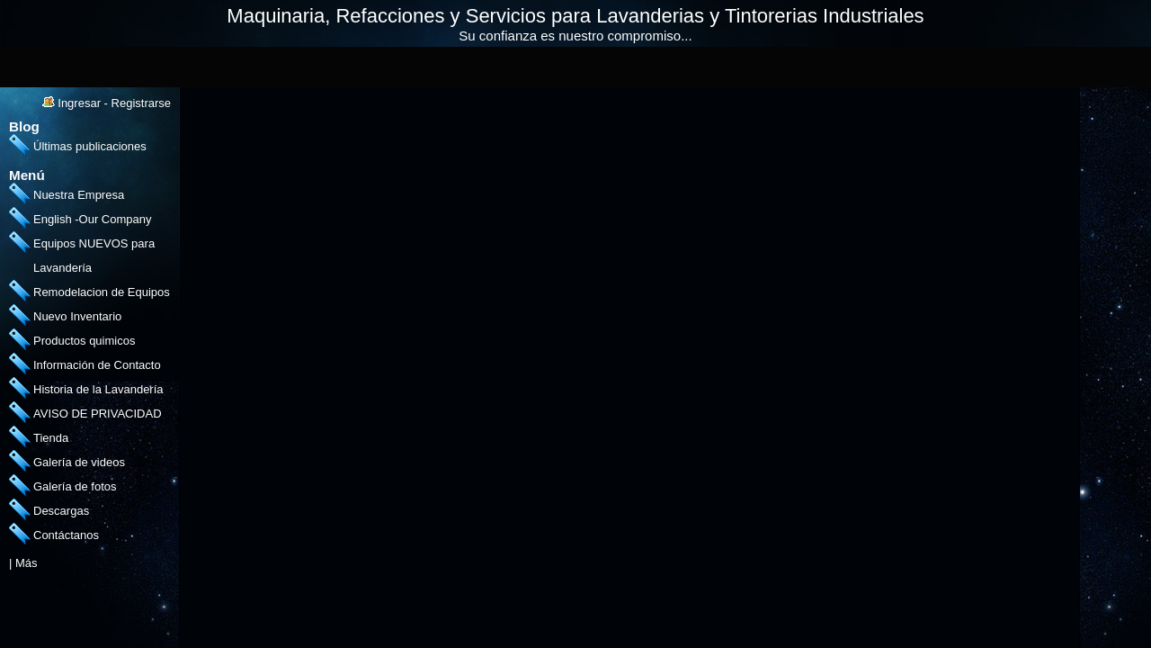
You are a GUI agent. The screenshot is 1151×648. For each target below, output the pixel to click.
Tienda (50, 438)
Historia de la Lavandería (98, 389)
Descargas (61, 511)
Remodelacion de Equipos (101, 292)
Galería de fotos (75, 486)
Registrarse (141, 103)
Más (26, 563)
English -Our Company (92, 219)
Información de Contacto (97, 365)
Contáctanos (66, 535)
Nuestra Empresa (78, 195)
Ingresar (79, 103)
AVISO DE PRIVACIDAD (97, 413)
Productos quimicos (84, 340)
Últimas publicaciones (90, 146)
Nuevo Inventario (77, 316)
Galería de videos (79, 462)
